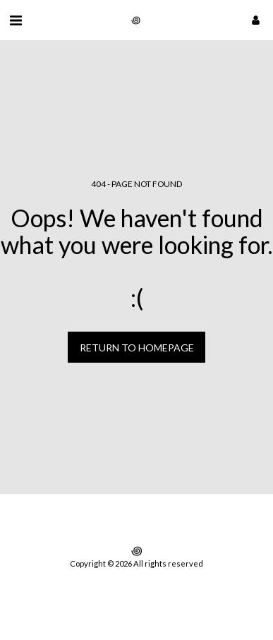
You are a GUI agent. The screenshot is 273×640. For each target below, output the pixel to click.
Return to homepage (137, 348)
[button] (16, 19)
